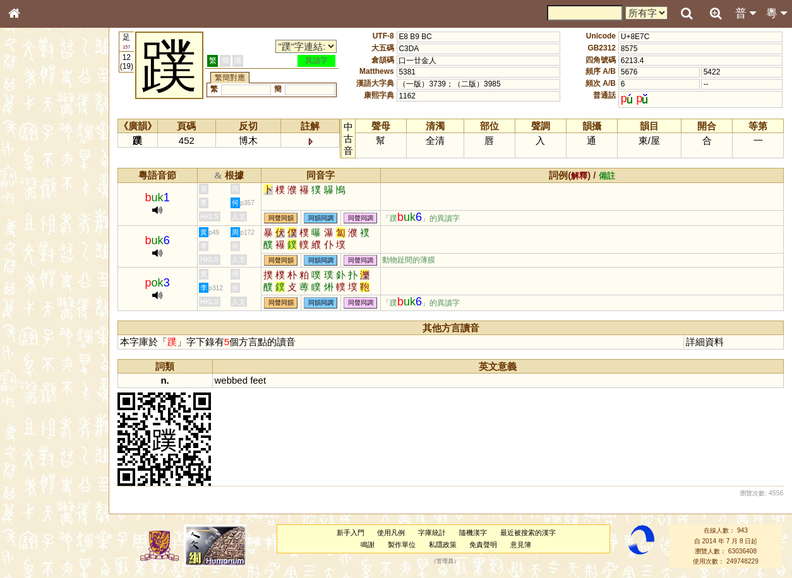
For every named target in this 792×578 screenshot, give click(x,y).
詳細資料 (705, 341)
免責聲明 (483, 544)
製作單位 (402, 544)
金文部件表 (35, 205)
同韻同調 (320, 218)
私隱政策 (443, 544)
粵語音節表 (35, 251)
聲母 (25, 338)
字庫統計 (432, 532)
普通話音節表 (38, 350)
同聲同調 (360, 218)
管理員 (444, 561)
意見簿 (520, 544)
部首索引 (31, 169)
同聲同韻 (281, 218)
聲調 (60, 338)
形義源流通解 (38, 217)
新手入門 (350, 532)
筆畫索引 (31, 181)
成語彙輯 (31, 420)
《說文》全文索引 (46, 396)
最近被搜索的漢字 (528, 532)
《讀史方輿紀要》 (46, 408)
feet (258, 380)
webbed (231, 380)
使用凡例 (391, 532)
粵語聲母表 (35, 263)
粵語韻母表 (35, 275)
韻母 (43, 338)
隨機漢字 (473, 532)
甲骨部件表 (35, 193)
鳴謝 (368, 544)
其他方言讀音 (38, 362)
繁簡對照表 (35, 432)
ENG (56, 139)
